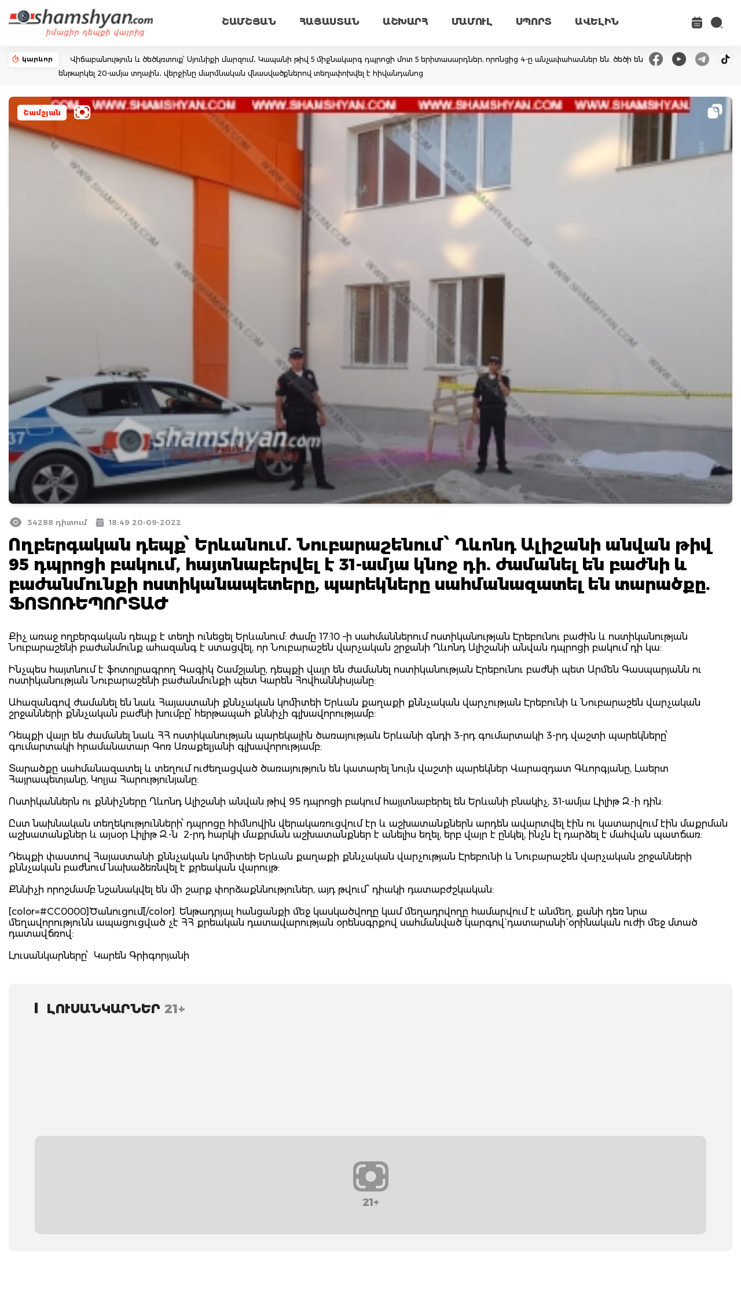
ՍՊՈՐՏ (534, 21)
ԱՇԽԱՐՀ (405, 21)
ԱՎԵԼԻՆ (597, 21)
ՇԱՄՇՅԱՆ (249, 21)
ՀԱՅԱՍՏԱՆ (329, 21)
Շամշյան (42, 112)
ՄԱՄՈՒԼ (472, 21)
